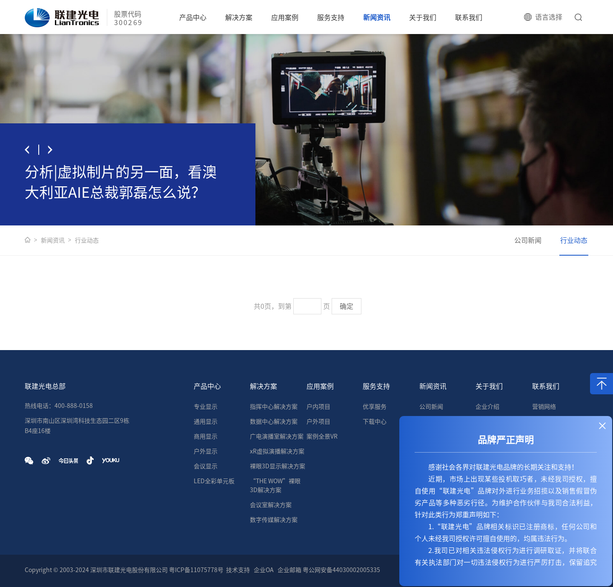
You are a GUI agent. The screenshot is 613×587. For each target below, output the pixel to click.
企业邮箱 (289, 570)
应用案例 (284, 17)
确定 (346, 306)
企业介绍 (487, 407)
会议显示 (206, 466)
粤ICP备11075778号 (196, 570)
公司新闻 (527, 240)
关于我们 (422, 17)
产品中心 (192, 17)
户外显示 (206, 451)
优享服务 (375, 407)
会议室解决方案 (271, 505)
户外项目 (318, 422)
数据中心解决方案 (274, 422)
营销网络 (544, 407)
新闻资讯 (376, 17)
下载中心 (375, 422)
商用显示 (206, 436)
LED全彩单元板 (214, 481)
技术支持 (238, 570)
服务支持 (330, 17)
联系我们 (468, 17)
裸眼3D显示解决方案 (277, 466)
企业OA (264, 570)
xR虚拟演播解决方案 (277, 451)
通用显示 (206, 422)
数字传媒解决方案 (274, 520)
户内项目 (318, 407)
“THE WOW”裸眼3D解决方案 (275, 485)
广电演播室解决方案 (277, 436)
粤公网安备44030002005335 (341, 570)
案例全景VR (322, 436)
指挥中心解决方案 (274, 407)
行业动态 (87, 240)
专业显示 (206, 407)
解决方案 (238, 17)
